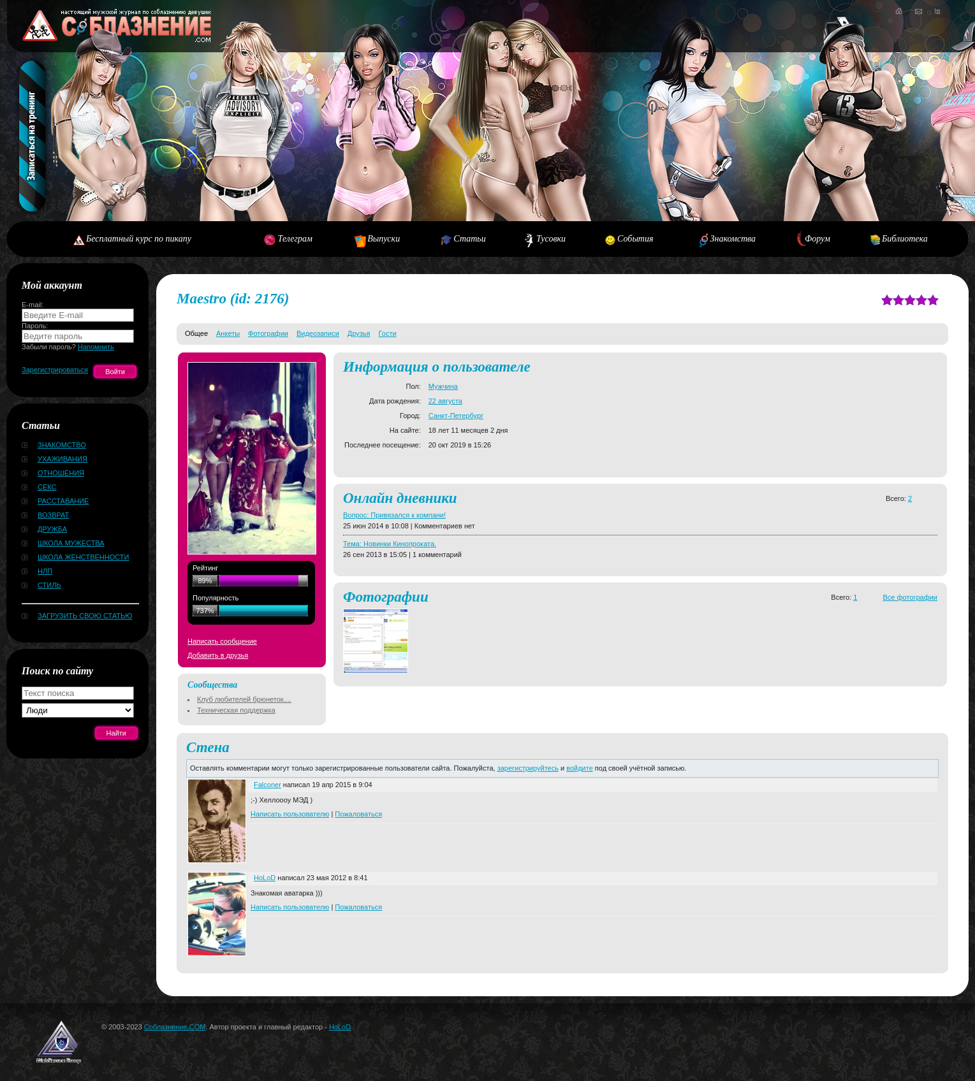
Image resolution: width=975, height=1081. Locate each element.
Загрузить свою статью (85, 616)
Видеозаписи (318, 333)
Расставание (63, 501)
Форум (817, 238)
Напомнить (96, 347)
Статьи (469, 238)
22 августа (445, 401)
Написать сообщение (222, 641)
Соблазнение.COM (175, 1027)
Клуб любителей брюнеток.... (244, 699)
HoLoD (264, 877)
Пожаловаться (358, 814)
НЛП (45, 571)
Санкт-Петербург (456, 415)
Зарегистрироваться (55, 370)
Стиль (49, 585)
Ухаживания (62, 459)
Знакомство (62, 445)
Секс (47, 487)
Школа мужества (71, 543)
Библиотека (905, 238)
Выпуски (383, 238)
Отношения (61, 473)
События (635, 238)
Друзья (359, 333)
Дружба (52, 529)
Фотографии (268, 333)
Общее (196, 333)
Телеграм (295, 238)
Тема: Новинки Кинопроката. (389, 544)
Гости (388, 333)
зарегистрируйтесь (528, 768)
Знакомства (733, 238)
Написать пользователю (290, 814)
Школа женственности (83, 557)
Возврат (53, 515)
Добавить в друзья (217, 655)
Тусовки (551, 238)
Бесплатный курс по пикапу (138, 238)
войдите (579, 768)
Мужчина (443, 386)
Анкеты (228, 333)
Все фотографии (910, 597)
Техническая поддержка (236, 710)
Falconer (267, 784)
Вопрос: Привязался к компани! (394, 515)
